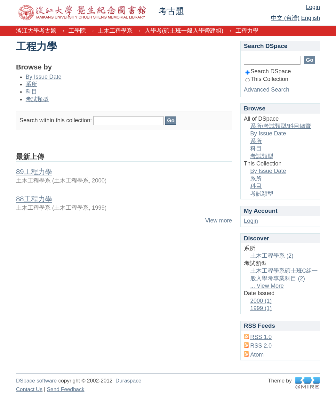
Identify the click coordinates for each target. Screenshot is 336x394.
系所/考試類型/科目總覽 (280, 126)
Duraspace (128, 381)
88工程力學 (34, 199)
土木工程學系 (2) (271, 256)
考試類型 (37, 99)
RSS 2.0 (261, 345)
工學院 (77, 31)
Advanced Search (266, 89)
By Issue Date (43, 77)
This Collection (266, 79)
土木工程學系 (115, 31)
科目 (31, 91)
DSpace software (36, 381)
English (310, 18)
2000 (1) (261, 301)
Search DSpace (268, 71)
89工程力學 (34, 172)
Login (313, 7)
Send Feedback (65, 389)
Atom (257, 354)
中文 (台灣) (285, 18)
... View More (267, 286)
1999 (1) (261, 308)
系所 (31, 84)
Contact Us (29, 389)
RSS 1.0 (261, 337)
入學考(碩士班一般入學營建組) (184, 31)
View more (218, 220)
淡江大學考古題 (36, 31)
